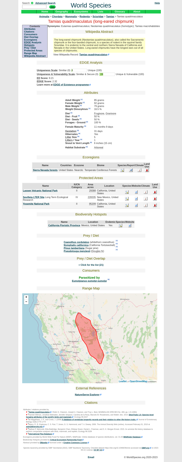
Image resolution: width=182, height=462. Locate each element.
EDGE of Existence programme (71, 84)
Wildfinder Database (132, 437)
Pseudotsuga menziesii (77, 251)
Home (44, 11)
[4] (79, 133)
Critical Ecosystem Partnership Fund (66, 440)
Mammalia (71, 16)
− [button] (26, 302)
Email (91, 457)
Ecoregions (30, 39)
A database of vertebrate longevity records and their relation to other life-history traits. (99, 420)
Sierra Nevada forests (45, 170)
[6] (108, 279)
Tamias (110, 16)
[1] (82, 99)
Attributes (30, 29)
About (136, 11)
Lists (100, 11)
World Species (91, 5)
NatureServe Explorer (87, 394)
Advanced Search (45, 3)
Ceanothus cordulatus (76, 242)
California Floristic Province (64, 225)
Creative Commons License (75, 443)
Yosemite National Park (36, 204)
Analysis (32, 42)
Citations (29, 31)
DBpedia (43, 443)
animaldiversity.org (34, 427)
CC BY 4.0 (98, 450)
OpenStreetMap (138, 381)
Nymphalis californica (76, 245)
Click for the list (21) (91, 265)
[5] (91, 142)
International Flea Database (40, 434)
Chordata (57, 16)
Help (157, 3)
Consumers (30, 34)
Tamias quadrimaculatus (93, 54)
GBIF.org (145, 448)
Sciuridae (98, 16)
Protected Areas (33, 50)
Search (26, 3)
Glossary (120, 11)
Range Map (30, 53)
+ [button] (26, 297)
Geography (61, 11)
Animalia (44, 16)
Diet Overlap (31, 37)
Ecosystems (81, 11)
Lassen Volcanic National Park (40, 190)
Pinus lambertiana (74, 248)
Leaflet (123, 381)
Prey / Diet (30, 48)
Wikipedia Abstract (35, 56)
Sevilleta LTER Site (34, 197)
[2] (71, 113)
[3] (85, 126)
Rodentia (85, 16)
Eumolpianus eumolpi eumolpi (89, 281)
